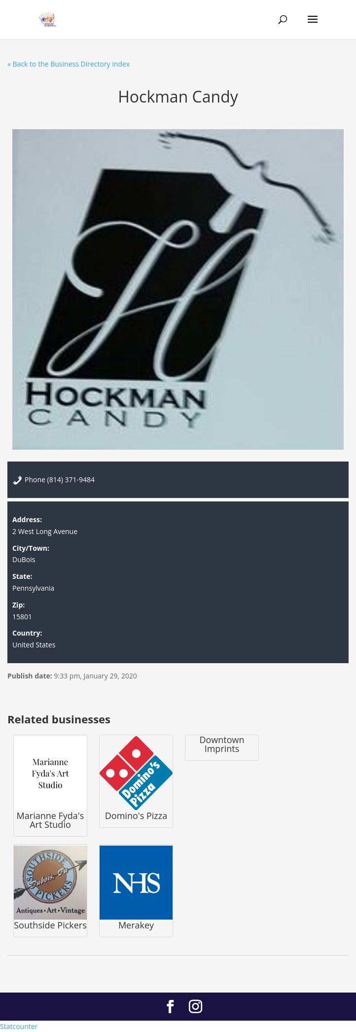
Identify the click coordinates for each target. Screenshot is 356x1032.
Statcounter (18, 1026)
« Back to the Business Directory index (68, 64)
